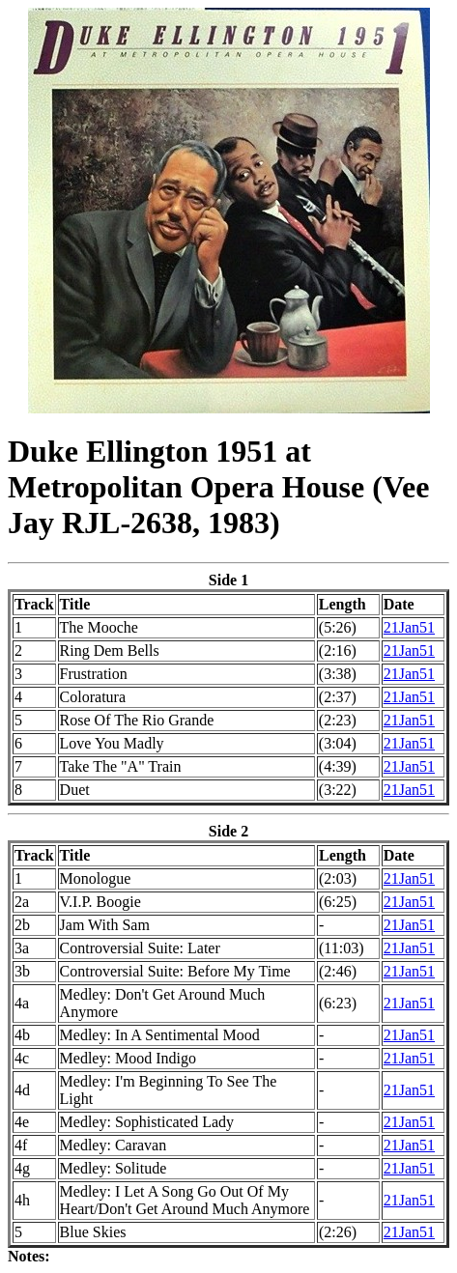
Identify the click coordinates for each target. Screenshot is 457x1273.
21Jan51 (409, 627)
